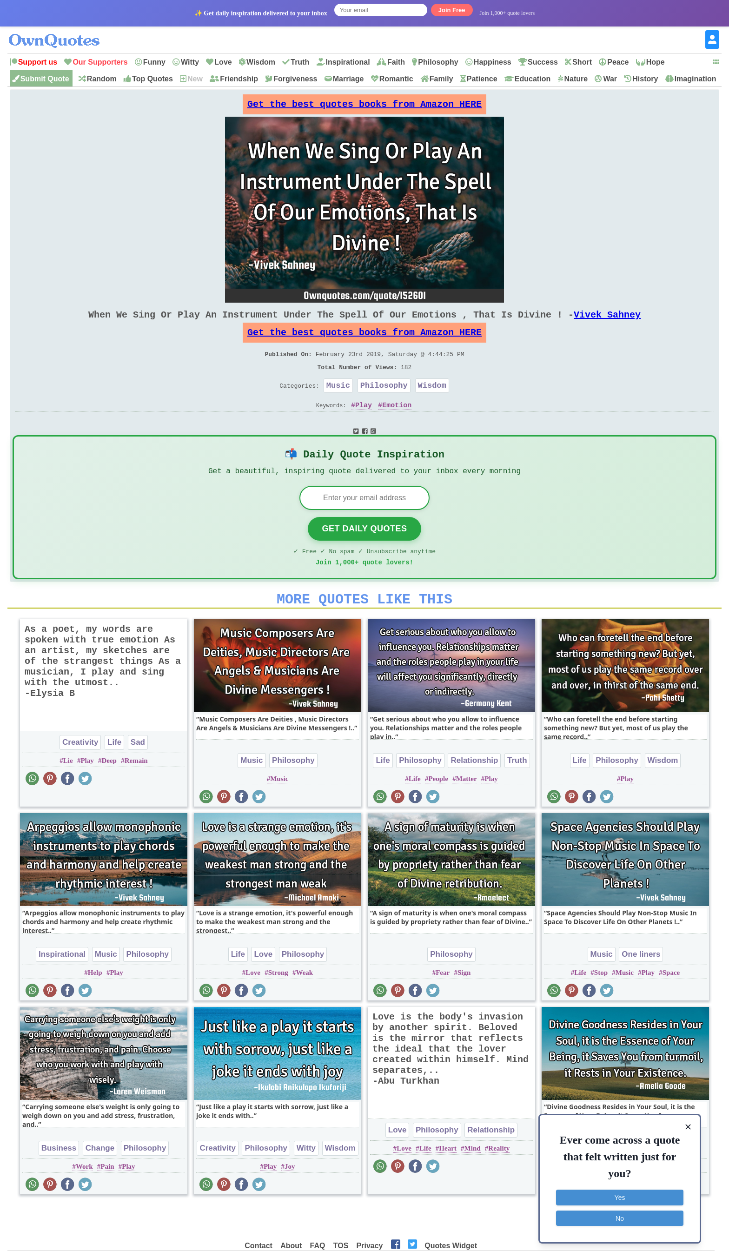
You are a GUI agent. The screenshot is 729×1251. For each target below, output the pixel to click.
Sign (464, 1001)
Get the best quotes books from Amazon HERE (364, 106)
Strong (278, 1001)
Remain (136, 789)
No (620, 1216)
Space (671, 1001)
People (438, 807)
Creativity (80, 771)
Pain (107, 1195)
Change (100, 1176)
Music (338, 402)
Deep (109, 789)
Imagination (695, 79)
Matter (466, 807)
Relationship (474, 789)
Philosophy (438, 62)
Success (543, 62)
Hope (655, 62)
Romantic (396, 79)
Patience (482, 79)
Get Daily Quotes (364, 551)
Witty (190, 62)
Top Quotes (152, 79)
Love (223, 62)
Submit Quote (44, 79)
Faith (396, 62)
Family (441, 79)
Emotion (396, 423)
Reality (499, 1177)
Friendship (239, 79)
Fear (443, 1001)
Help (95, 1001)
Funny (154, 62)
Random (102, 79)
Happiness (492, 62)
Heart (447, 1177)
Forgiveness (295, 79)
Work (84, 1195)
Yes (620, 1195)
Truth (300, 62)
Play (363, 423)
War (610, 79)
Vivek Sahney (607, 322)
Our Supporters (100, 62)
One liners (641, 983)
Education (532, 79)
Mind (472, 1177)
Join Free (451, 10)
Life (114, 771)
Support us (37, 62)
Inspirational (348, 62)
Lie (68, 789)
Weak (304, 1001)
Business (59, 1176)
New (195, 79)
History (645, 79)
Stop (601, 1001)
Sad (138, 771)
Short (582, 62)
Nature (576, 79)
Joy (290, 1195)
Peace (618, 62)
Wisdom (260, 62)
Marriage (348, 79)
